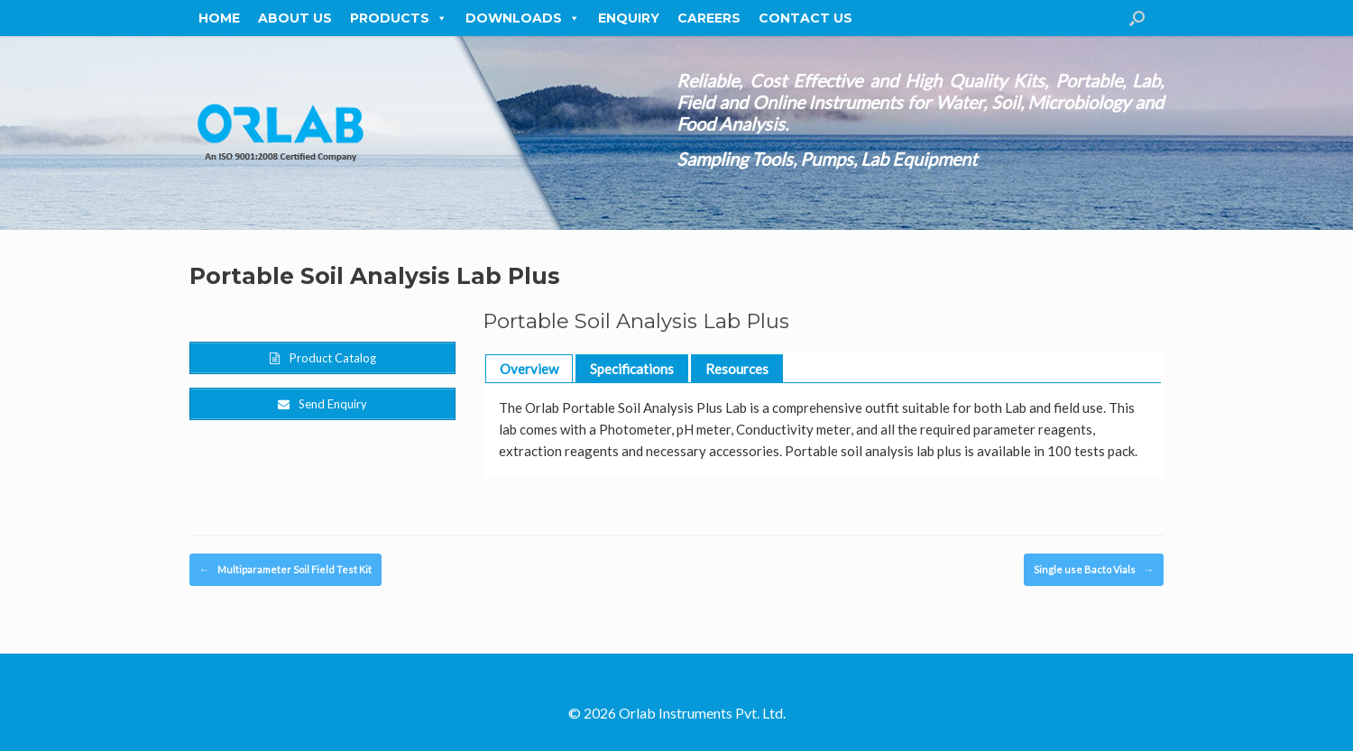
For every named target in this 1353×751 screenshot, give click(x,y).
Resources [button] (737, 369)
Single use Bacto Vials (1094, 570)
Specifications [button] (632, 369)
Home (219, 18)
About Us (295, 18)
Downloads (522, 18)
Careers (709, 18)
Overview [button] (529, 369)
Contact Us (805, 18)
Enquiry (628, 18)
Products (398, 18)
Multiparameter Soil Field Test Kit (285, 570)
